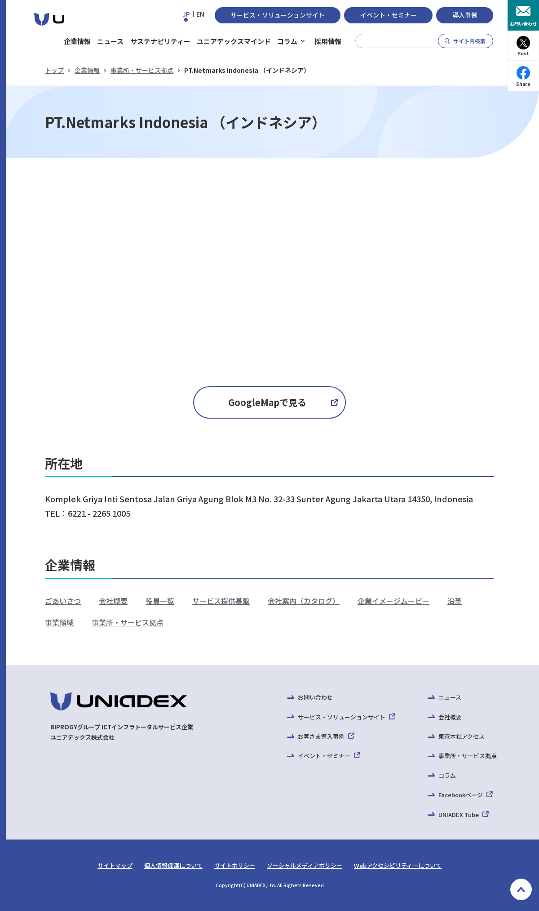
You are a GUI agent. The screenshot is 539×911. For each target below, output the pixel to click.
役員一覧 (160, 600)
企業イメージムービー (393, 600)
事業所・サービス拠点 (141, 70)
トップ (54, 70)
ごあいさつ (63, 600)
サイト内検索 (469, 41)
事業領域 (59, 622)
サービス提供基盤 (221, 600)
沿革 (454, 600)
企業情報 (87, 70)
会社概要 (113, 600)
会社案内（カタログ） (304, 600)
